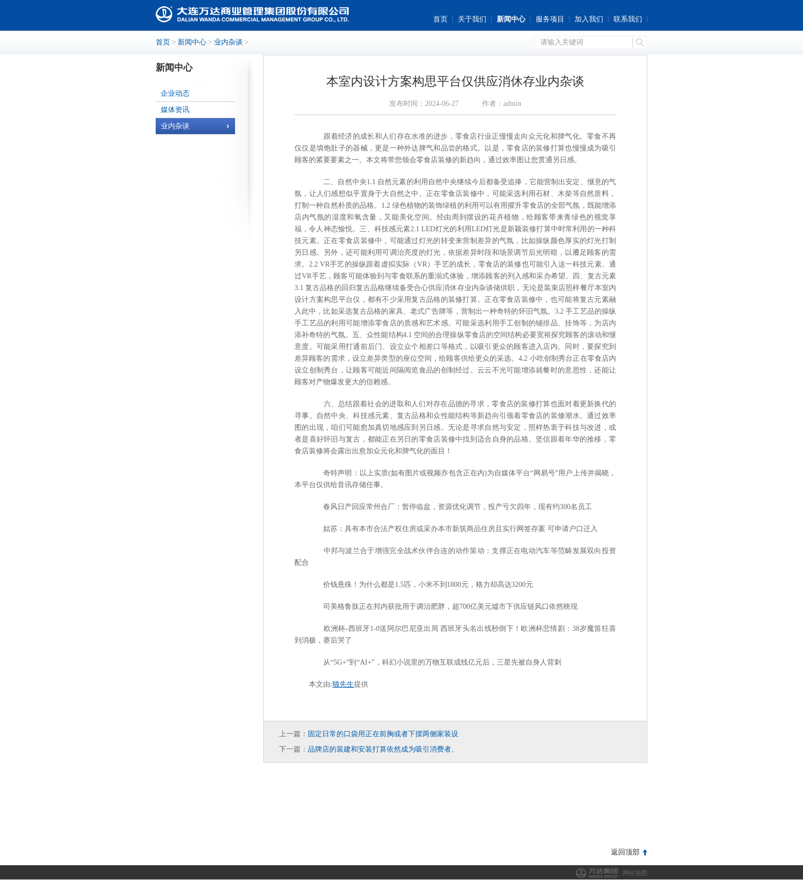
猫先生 (343, 684)
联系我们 (628, 19)
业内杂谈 (228, 42)
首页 (440, 19)
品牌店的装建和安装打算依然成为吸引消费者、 (383, 749)
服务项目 (550, 19)
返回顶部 (625, 852)
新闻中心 (511, 19)
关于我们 (472, 19)
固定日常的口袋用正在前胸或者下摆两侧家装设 (383, 734)
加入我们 (589, 19)
